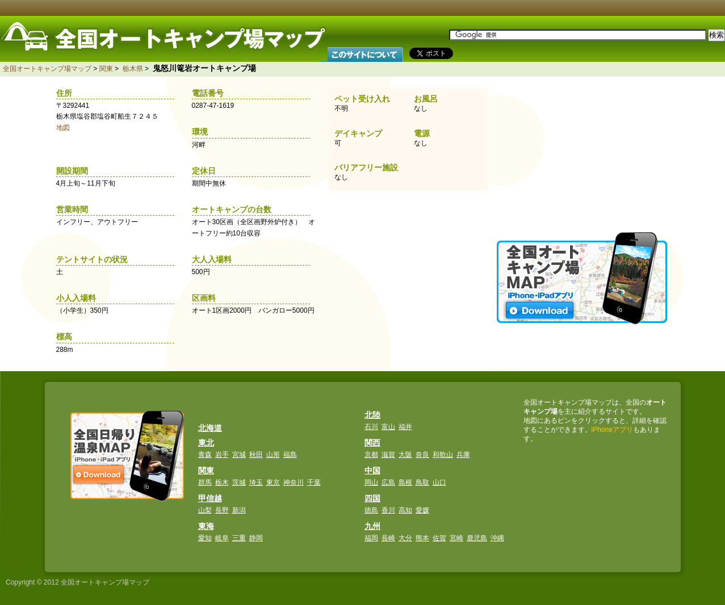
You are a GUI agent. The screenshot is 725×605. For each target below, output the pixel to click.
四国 (372, 498)
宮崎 (456, 538)
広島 (388, 482)
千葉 (314, 482)
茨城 (239, 482)
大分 (405, 538)
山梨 (205, 510)
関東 (106, 69)
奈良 (422, 455)
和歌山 (443, 455)
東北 (206, 442)
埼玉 (256, 482)
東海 (206, 526)
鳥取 (422, 482)
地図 (63, 128)
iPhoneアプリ (612, 430)
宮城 (239, 455)
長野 (222, 510)
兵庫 (463, 455)
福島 (290, 455)
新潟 (239, 510)
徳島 (371, 510)
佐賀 (439, 538)
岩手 (222, 455)
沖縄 (497, 538)
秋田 (256, 455)
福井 (405, 427)
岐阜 (222, 538)
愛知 (205, 538)
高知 (405, 510)
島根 (405, 482)
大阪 (405, 455)
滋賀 (388, 455)
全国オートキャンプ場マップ (47, 69)
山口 (439, 482)
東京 (273, 482)
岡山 (371, 482)
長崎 (388, 538)
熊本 (422, 538)
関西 (372, 442)
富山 (388, 427)
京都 (371, 455)
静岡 (256, 538)
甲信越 (210, 498)
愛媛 (422, 510)
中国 (372, 470)
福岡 (371, 538)
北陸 (372, 414)
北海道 (210, 427)
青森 (205, 455)
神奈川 (293, 482)
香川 (388, 510)
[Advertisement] (583, 153)
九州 (372, 526)
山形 (273, 455)
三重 (239, 538)
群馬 (205, 482)
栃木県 (133, 69)
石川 (371, 427)
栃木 (222, 482)
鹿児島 (477, 538)
